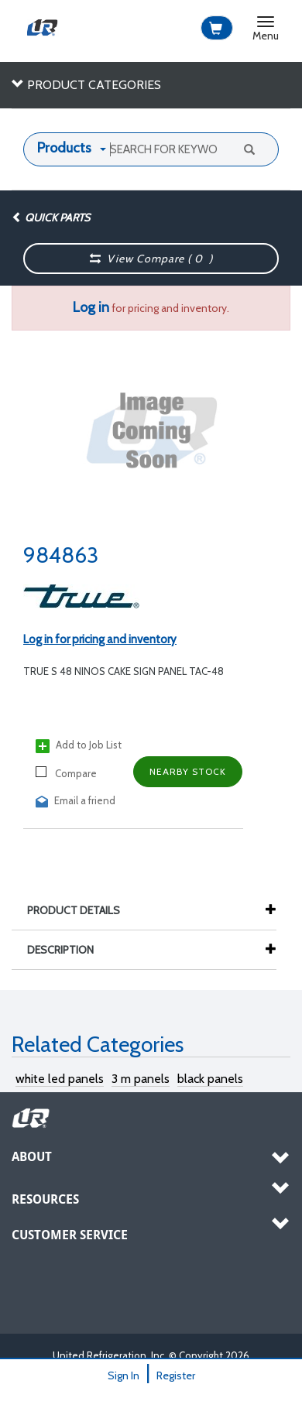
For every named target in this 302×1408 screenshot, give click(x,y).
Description (68, 950)
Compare (66, 772)
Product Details (81, 910)
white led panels (59, 1078)
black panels (210, 1078)
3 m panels (141, 1078)
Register (175, 1375)
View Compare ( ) (152, 258)
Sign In (123, 1375)
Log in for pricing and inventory (100, 639)
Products (64, 147)
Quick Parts (51, 217)
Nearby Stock (187, 771)
